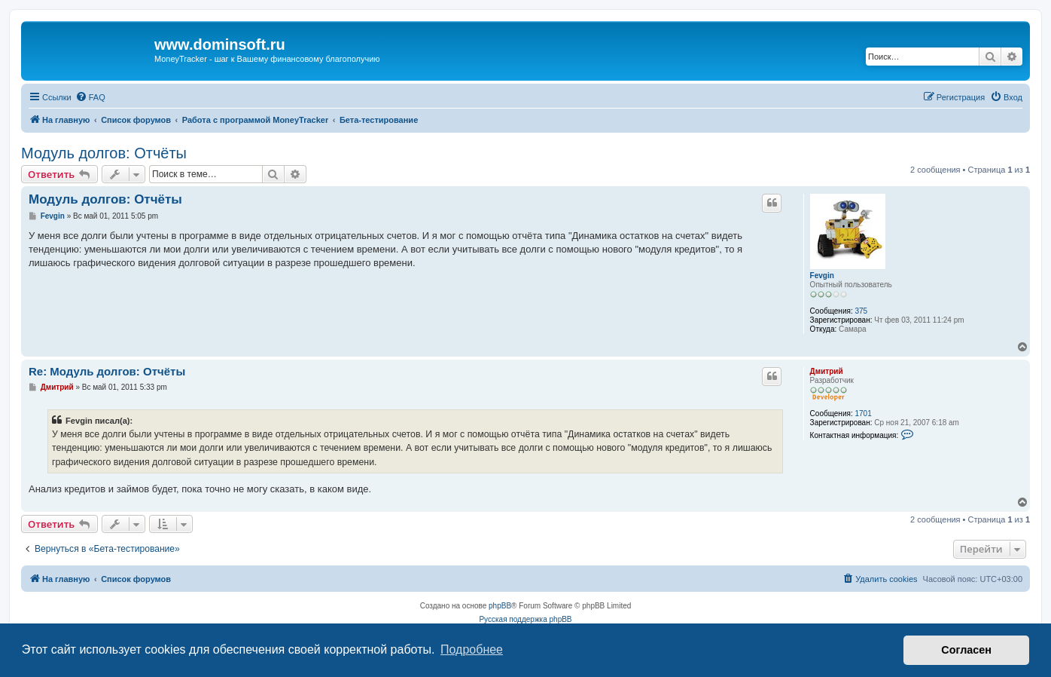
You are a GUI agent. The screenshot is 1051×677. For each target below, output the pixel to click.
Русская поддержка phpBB (525, 619)
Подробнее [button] (471, 649)
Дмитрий (826, 371)
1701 (863, 413)
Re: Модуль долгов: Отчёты (107, 371)
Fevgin (822, 275)
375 (861, 311)
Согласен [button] (966, 650)
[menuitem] (90, 97)
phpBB (500, 606)
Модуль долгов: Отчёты (104, 153)
